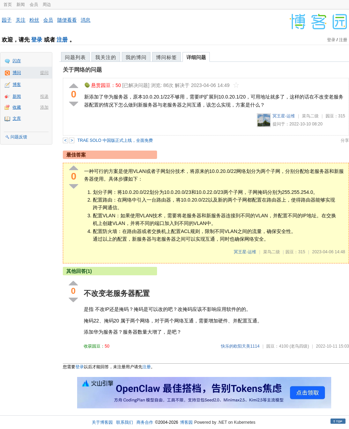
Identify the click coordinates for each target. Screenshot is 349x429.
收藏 (17, 107)
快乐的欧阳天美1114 (240, 346)
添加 (44, 107)
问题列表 (75, 57)
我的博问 (136, 57)
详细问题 (196, 57)
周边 (47, 4)
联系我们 (124, 422)
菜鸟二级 (310, 116)
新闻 (20, 4)
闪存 (17, 60)
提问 (44, 72)
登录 (36, 40)
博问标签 (166, 57)
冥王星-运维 (284, 116)
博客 (17, 84)
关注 (20, 20)
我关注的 (105, 57)
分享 (345, 140)
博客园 (186, 422)
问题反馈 (18, 136)
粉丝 (34, 20)
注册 (62, 40)
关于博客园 (102, 422)
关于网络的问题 (82, 70)
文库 (17, 118)
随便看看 (67, 20)
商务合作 (144, 422)
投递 (44, 96)
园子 (7, 20)
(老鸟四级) (299, 346)
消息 (85, 20)
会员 (34, 4)
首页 (7, 4)
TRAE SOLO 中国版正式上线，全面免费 (115, 140)
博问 (17, 72)
